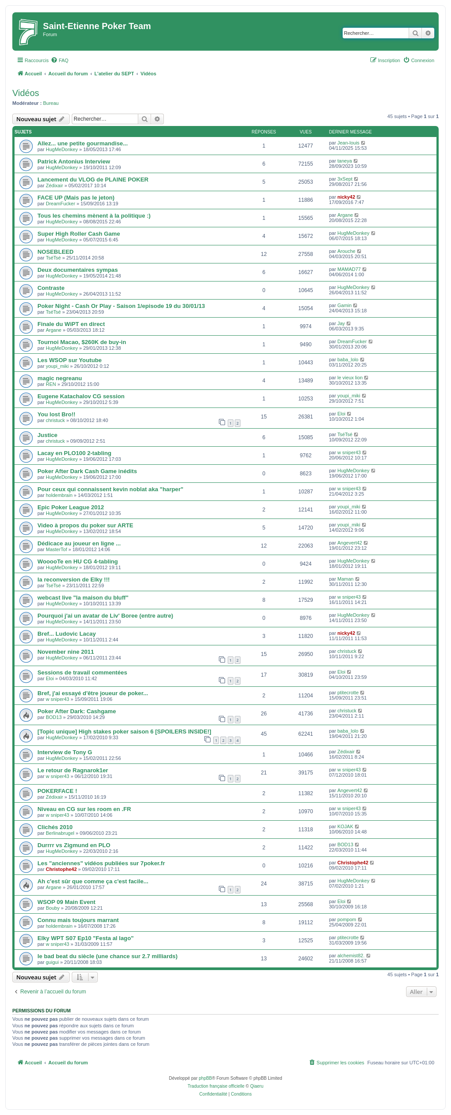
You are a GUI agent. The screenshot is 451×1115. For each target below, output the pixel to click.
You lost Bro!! (56, 414)
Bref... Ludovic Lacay (66, 633)
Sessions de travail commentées (82, 672)
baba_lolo (348, 359)
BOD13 (54, 717)
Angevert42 (349, 542)
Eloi (341, 413)
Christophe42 (61, 869)
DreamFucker (60, 203)
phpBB (205, 1078)
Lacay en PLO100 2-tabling (74, 453)
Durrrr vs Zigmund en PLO (74, 845)
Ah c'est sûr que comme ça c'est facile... (92, 881)
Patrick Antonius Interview (73, 161)
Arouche (346, 251)
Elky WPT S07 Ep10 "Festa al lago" (85, 938)
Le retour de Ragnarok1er (72, 770)
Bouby (52, 908)
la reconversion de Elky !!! (73, 579)
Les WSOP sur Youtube (69, 360)
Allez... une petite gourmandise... (82, 143)
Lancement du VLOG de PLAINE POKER (92, 179)
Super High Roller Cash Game (78, 233)
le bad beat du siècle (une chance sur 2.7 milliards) (107, 956)
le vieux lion (349, 377)
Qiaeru (256, 1086)
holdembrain (59, 495)
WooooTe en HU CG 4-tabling (77, 561)
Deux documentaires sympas (77, 270)
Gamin (344, 305)
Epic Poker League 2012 (70, 507)
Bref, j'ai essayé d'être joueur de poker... (92, 693)
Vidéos (25, 93)
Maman (345, 579)
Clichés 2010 (55, 827)
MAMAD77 (349, 269)
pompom (346, 919)
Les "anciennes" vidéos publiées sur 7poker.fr (101, 863)
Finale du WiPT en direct (71, 324)
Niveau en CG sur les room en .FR (84, 809)
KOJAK (345, 826)
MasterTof (56, 549)
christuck (55, 420)
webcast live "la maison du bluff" (83, 597)
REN (51, 384)
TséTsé (53, 257)
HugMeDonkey (62, 149)
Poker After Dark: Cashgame (76, 711)
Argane (345, 215)
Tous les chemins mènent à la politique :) (94, 215)
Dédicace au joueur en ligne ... (79, 543)
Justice (47, 435)
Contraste (51, 288)
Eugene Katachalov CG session (81, 396)
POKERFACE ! (57, 791)
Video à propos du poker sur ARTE (85, 525)
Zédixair (54, 185)
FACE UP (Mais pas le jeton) (76, 197)
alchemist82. (351, 955)
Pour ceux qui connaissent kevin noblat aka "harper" (110, 489)
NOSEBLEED (55, 251)
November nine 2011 (65, 651)
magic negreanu (59, 378)
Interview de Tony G (64, 752)
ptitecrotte (348, 692)
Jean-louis (348, 142)
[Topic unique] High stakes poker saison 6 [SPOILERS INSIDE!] (124, 731)
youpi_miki (57, 366)
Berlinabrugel (60, 833)
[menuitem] (59, 60)
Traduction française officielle (216, 1086)
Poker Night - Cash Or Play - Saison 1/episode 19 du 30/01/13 (121, 306)
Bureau (51, 103)
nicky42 (346, 197)
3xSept (344, 179)
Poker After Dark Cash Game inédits (87, 471)
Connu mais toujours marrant (78, 920)
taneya (344, 160)
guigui (52, 962)
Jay (341, 323)
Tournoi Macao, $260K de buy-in (81, 342)
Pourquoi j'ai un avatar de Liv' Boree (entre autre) (105, 615)
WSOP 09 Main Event (66, 902)
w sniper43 (349, 452)
